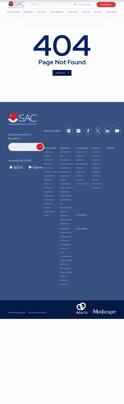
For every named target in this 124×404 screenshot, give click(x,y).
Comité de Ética (82, 183)
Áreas (46, 183)
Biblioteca (64, 215)
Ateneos (95, 164)
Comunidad (81, 228)
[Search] (45, 4)
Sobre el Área (81, 152)
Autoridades (49, 176)
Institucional (50, 148)
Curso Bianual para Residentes (65, 256)
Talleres (94, 180)
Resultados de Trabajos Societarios (82, 168)
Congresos (96, 160)
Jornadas (95, 176)
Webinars (95, 172)
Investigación (82, 148)
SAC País (48, 180)
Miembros (65, 148)
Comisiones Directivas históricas (49, 164)
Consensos (81, 214)
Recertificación (66, 195)
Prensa (47, 207)
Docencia (64, 228)
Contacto (48, 203)
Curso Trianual (66, 260)
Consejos (48, 187)
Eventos (95, 148)
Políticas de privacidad (16, 313)
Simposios (95, 168)
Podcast (63, 276)
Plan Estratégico (51, 172)
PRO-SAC (64, 264)
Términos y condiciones (38, 313)
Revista (110, 148)
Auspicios (48, 191)
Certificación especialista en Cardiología (66, 187)
